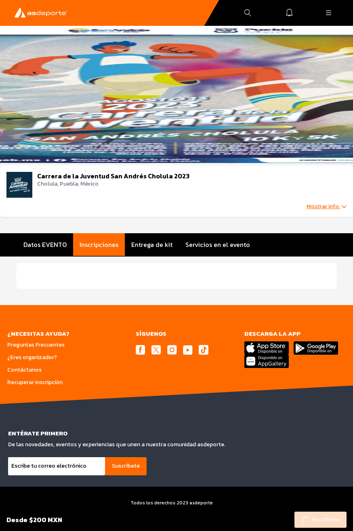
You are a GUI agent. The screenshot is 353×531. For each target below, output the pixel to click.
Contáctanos (24, 370)
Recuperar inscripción (35, 382)
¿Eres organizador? (32, 357)
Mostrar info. (327, 207)
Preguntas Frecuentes (36, 345)
